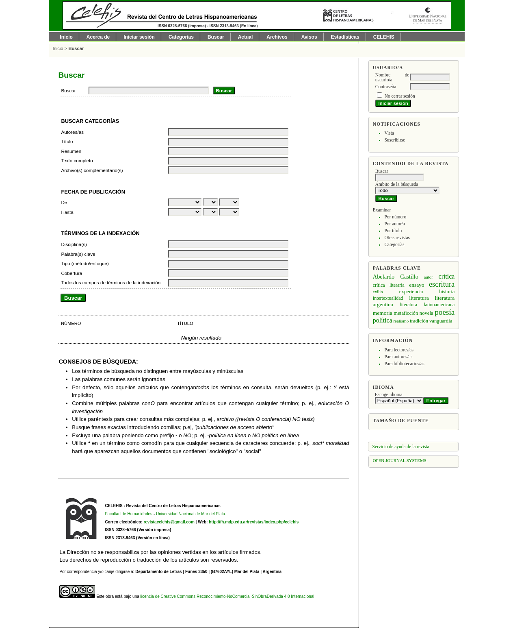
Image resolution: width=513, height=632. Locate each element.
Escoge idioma (389, 394)
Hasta (67, 212)
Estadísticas (345, 37)
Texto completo (77, 160)
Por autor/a (394, 223)
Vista (389, 133)
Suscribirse (394, 139)
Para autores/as (398, 356)
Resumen (71, 151)
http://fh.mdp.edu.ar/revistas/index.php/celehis (254, 522)
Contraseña (385, 86)
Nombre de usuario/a (392, 77)
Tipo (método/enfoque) (85, 263)
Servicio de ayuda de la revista (400, 446)
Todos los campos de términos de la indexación (110, 282)
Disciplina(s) (74, 244)
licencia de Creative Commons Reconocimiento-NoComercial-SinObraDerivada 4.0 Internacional (227, 596)
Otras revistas (397, 237)
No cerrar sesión (400, 96)
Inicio (66, 37)
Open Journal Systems (399, 460)
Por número (395, 216)
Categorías (394, 244)
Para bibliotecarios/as (404, 363)
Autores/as (72, 132)
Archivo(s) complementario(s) (92, 170)
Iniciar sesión (139, 37)
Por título (393, 230)
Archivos (276, 37)
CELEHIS (383, 37)
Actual (245, 37)
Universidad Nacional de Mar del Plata (190, 514)
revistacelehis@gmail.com (168, 522)
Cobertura (71, 273)
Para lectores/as (398, 349)
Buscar (216, 37)
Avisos (309, 37)
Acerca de (98, 37)
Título (67, 141)
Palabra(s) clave (78, 254)
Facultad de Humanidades (128, 514)
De (64, 202)
